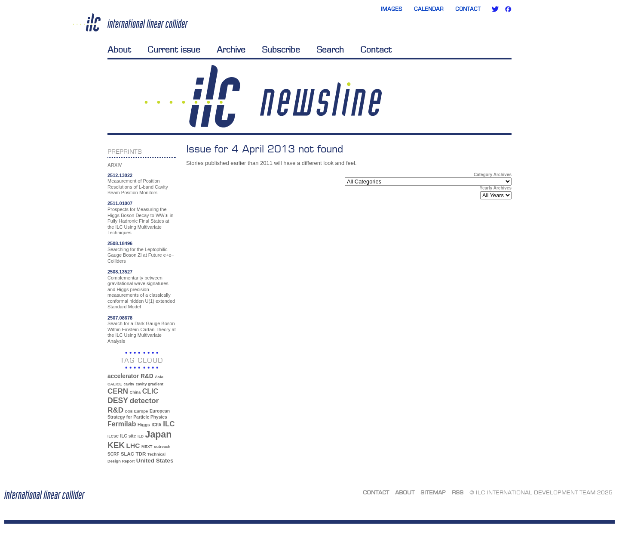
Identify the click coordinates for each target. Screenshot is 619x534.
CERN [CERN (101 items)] (117, 391)
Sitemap (433, 492)
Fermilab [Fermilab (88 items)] (121, 424)
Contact (468, 9)
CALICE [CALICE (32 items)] (114, 384)
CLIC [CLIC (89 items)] (150, 391)
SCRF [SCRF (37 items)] (113, 454)
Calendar (429, 9)
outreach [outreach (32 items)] (162, 446)
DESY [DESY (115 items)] (117, 400)
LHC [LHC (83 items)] (133, 445)
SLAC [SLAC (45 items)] (127, 453)
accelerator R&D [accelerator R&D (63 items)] (130, 376)
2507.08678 (119, 317)
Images (391, 9)
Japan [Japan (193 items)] (158, 434)
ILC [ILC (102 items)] (169, 424)
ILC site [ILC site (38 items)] (128, 436)
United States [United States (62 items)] (155, 460)
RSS (457, 492)
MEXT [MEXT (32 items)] (146, 446)
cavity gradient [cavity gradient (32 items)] (149, 384)
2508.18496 (119, 243)
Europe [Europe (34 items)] (141, 411)
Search (330, 49)
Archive (231, 49)
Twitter (495, 9)
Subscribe (281, 49)
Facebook (508, 9)
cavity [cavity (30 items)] (129, 384)
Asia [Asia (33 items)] (159, 377)
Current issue (173, 49)
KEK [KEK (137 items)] (116, 445)
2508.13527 (119, 271)
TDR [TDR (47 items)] (140, 453)
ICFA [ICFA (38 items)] (156, 424)
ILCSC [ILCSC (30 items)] (113, 436)
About (119, 49)
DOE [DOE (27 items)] (128, 411)
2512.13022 (119, 175)
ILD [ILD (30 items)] (141, 436)
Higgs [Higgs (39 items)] (144, 424)
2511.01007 (119, 203)
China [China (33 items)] (135, 392)
